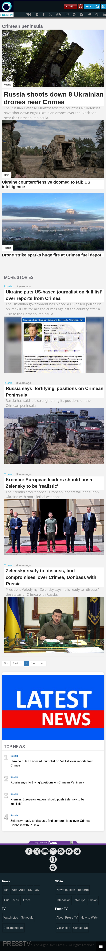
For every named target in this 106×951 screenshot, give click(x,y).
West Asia (18, 890)
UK (37, 890)
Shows (93, 900)
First (6, 663)
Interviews (64, 900)
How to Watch (90, 917)
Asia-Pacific (11, 900)
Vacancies (63, 928)
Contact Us (80, 928)
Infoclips (79, 900)
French (89, 6)
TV (4, 909)
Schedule (27, 917)
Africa (26, 900)
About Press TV (67, 917)
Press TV (61, 909)
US (30, 890)
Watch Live (10, 917)
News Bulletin (66, 890)
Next (33, 663)
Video (59, 881)
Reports (83, 890)
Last (42, 663)
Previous (17, 663)
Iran (5, 890)
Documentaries (13, 928)
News (6, 881)
